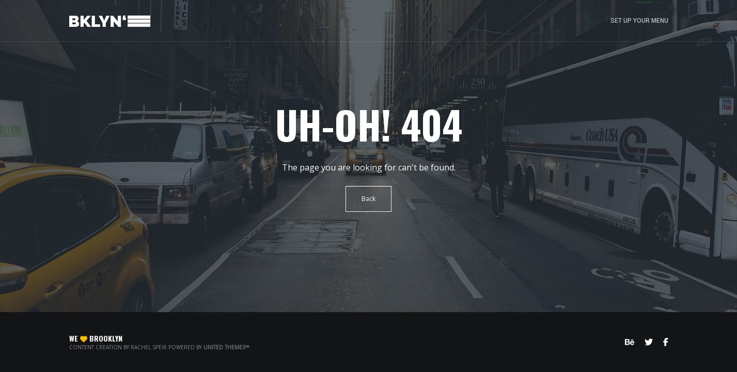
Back (368, 198)
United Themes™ (226, 347)
